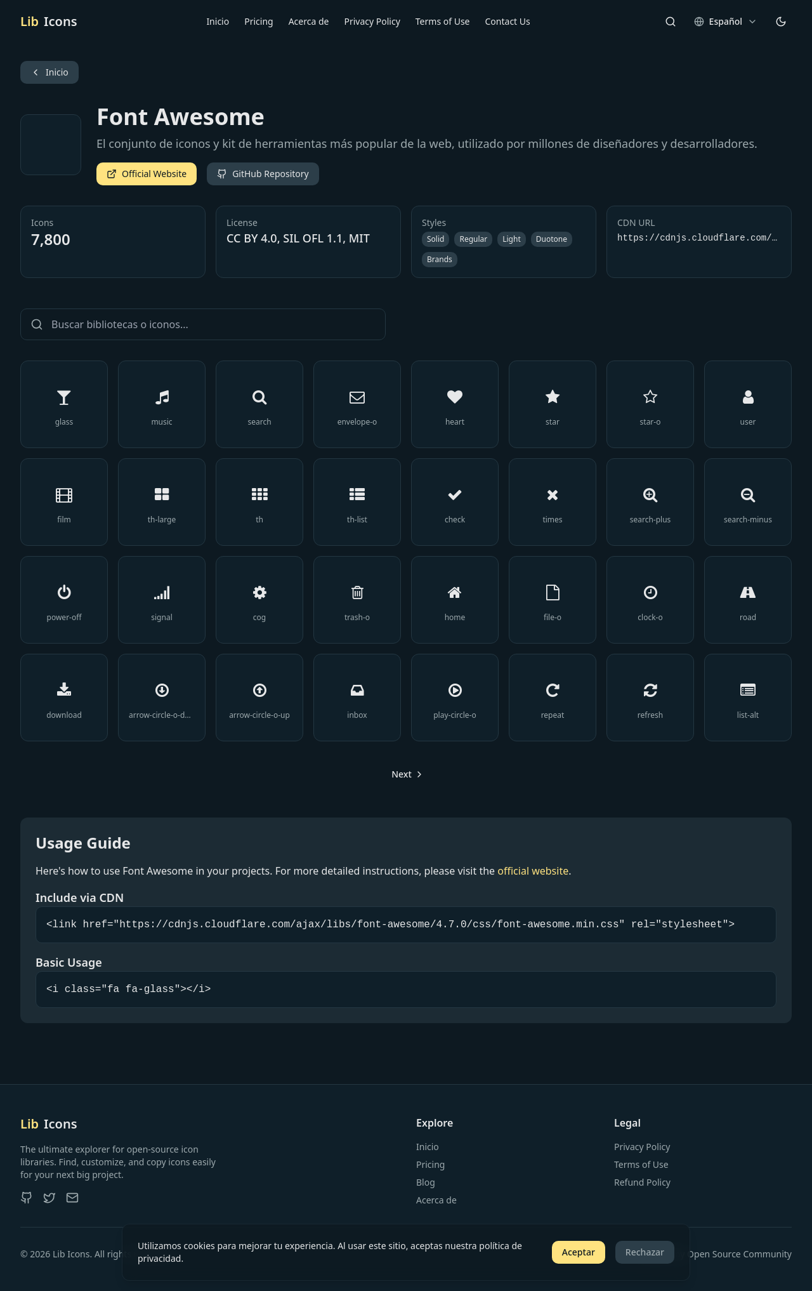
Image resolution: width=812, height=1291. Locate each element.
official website (532, 871)
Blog (425, 1182)
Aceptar (578, 1252)
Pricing (258, 21)
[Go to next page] (406, 774)
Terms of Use (443, 21)
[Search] (670, 21)
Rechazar (644, 1252)
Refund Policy (642, 1182)
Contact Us (507, 21)
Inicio (217, 21)
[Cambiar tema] (781, 21)
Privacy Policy (372, 21)
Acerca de (309, 21)
